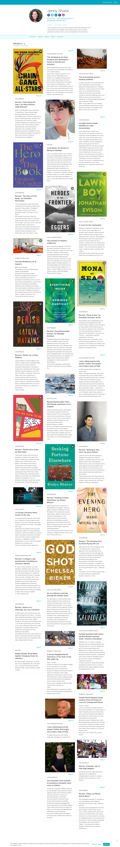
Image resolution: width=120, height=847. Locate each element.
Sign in (116, 2)
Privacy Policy (97, 844)
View (38, 96)
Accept (106, 844)
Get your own (107, 2)
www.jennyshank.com (64, 18)
